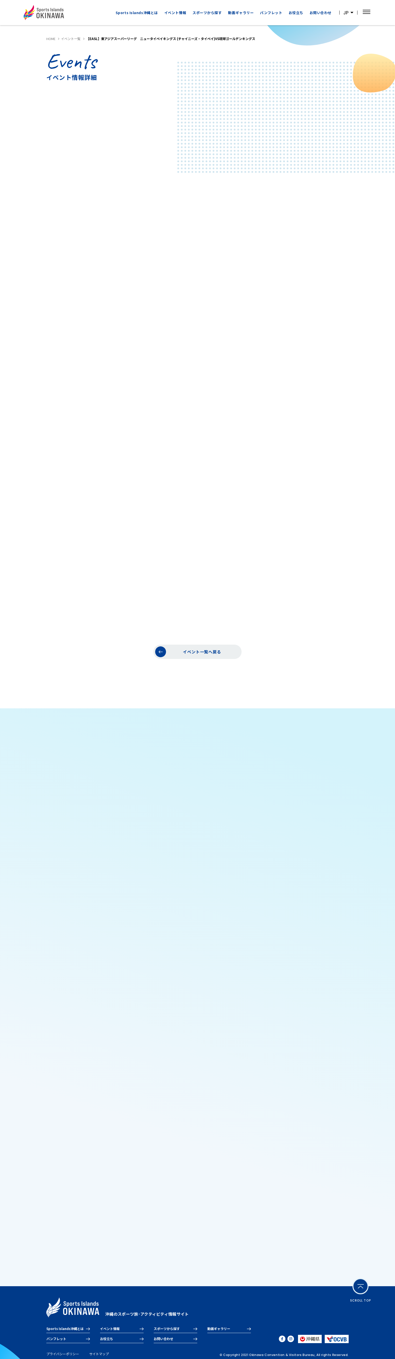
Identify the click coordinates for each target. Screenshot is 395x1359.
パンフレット (271, 12)
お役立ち (296, 12)
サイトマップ (99, 1353)
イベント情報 (175, 12)
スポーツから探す (207, 12)
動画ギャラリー (241, 12)
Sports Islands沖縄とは (137, 12)
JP (345, 13)
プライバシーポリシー (62, 1353)
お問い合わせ (321, 12)
